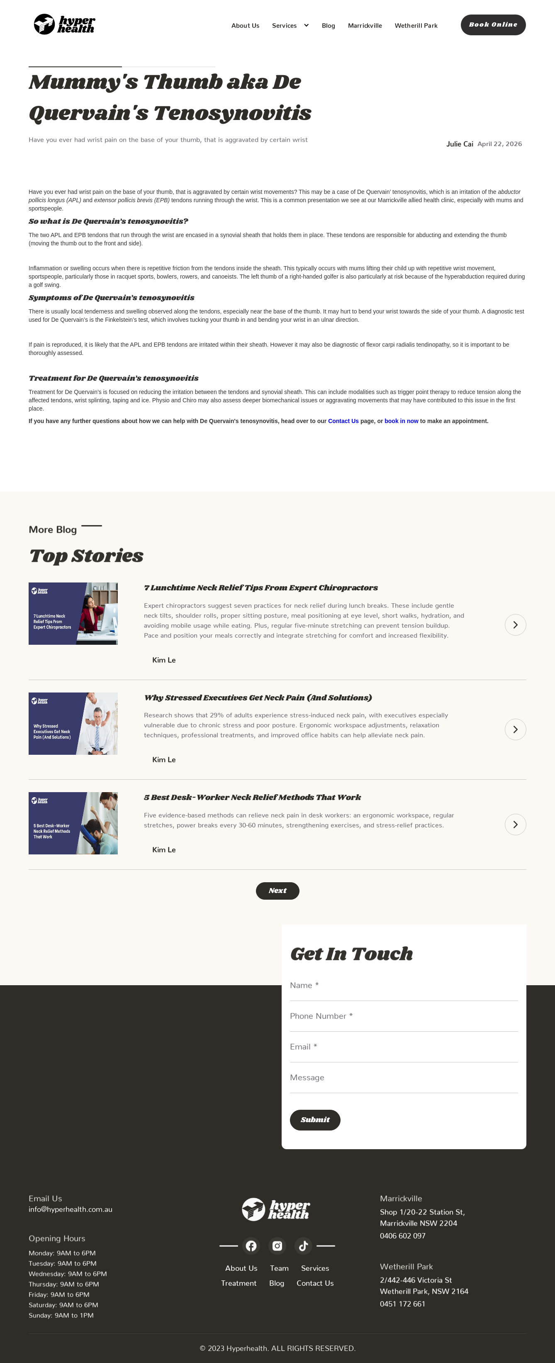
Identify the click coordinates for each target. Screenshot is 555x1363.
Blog (329, 24)
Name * (304, 983)
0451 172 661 (403, 1301)
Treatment (239, 1281)
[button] (291, 25)
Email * (304, 1044)
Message (307, 1075)
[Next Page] (277, 891)
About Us (245, 24)
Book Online (493, 24)
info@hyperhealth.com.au (70, 1207)
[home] (66, 25)
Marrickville (365, 24)
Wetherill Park (416, 24)
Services (315, 1266)
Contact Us (315, 1281)
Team (279, 1266)
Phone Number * (321, 1013)
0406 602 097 (403, 1233)
